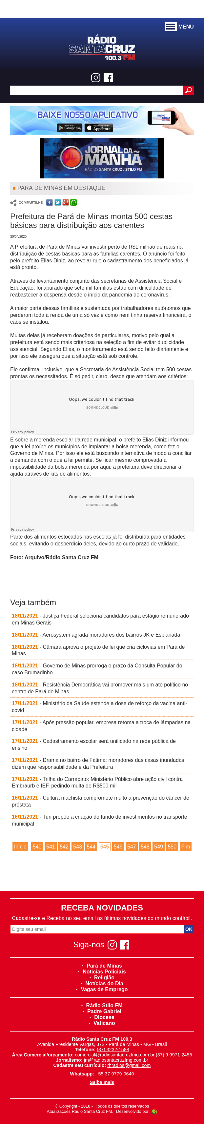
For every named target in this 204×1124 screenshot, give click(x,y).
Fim (185, 846)
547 (131, 846)
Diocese (102, 1017)
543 (77, 846)
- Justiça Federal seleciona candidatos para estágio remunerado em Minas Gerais (100, 619)
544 (91, 846)
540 (37, 846)
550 (172, 846)
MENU (179, 27)
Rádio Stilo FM (101, 1005)
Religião (102, 977)
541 (50, 846)
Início (20, 846)
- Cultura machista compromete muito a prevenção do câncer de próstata (100, 801)
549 (158, 846)
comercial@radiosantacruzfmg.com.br (114, 1054)
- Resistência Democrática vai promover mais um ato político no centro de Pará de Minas (100, 688)
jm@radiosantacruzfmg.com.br (116, 1060)
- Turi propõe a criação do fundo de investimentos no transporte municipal (99, 820)
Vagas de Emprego (102, 989)
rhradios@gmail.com (129, 1065)
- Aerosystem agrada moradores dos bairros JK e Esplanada (96, 635)
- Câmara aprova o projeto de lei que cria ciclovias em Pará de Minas (98, 650)
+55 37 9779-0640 (114, 1073)
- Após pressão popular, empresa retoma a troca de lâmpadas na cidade (101, 726)
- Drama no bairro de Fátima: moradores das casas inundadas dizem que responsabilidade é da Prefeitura (98, 763)
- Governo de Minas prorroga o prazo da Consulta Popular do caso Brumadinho (97, 669)
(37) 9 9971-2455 (174, 1054)
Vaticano (102, 1023)
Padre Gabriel (102, 1011)
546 (118, 846)
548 (145, 846)
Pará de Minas (102, 966)
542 (64, 846)
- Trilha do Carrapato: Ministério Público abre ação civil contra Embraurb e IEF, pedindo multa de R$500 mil (97, 782)
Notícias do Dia (102, 983)
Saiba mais (102, 1082)
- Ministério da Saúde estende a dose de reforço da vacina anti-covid (99, 707)
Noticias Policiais (102, 971)
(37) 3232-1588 (113, 1049)
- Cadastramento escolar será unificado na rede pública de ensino (94, 744)
